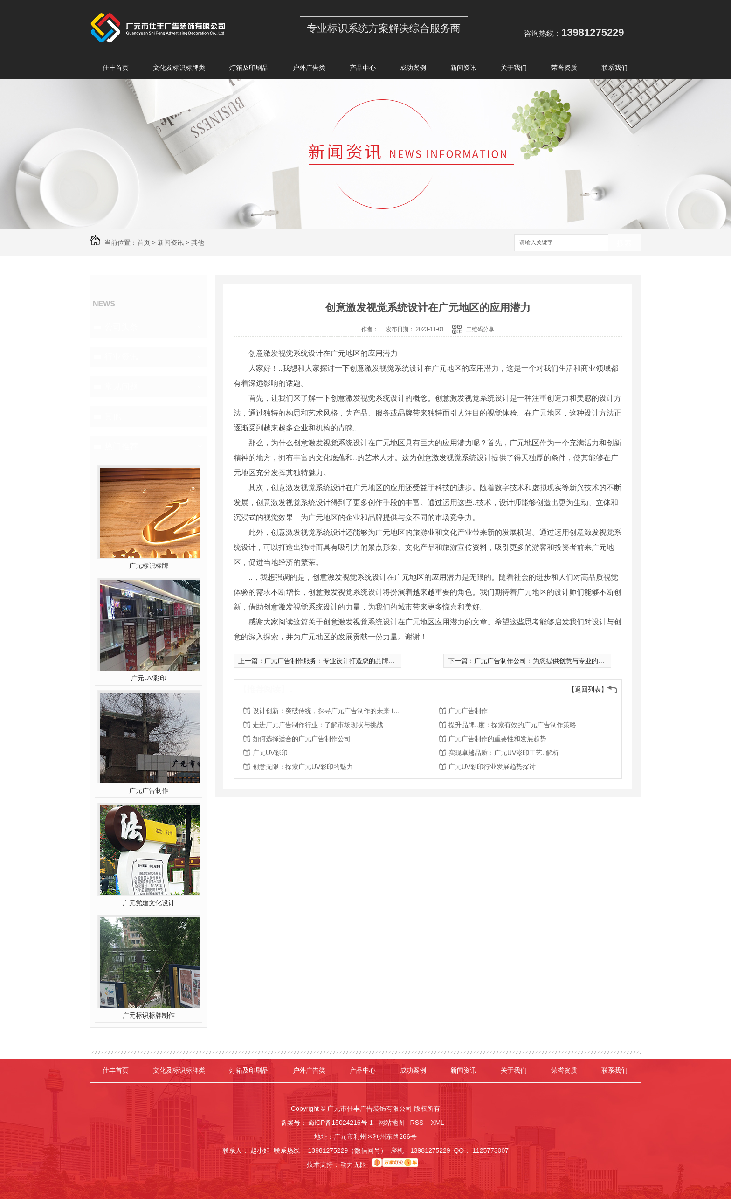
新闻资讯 (463, 69)
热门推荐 (121, 446)
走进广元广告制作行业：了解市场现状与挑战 (318, 724)
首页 (143, 242)
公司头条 (121, 327)
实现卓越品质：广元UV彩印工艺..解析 (503, 752)
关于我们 (514, 69)
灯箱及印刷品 (249, 69)
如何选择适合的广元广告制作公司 (302, 738)
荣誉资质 (564, 69)
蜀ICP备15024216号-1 (340, 1122)
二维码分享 (480, 329)
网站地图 (392, 1122)
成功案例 (413, 69)
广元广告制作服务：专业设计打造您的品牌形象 (332, 661)
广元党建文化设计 (149, 903)
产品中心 (363, 69)
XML (438, 1122)
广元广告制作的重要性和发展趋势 (497, 738)
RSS (418, 1122)
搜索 (624, 243)
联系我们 (614, 69)
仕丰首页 (116, 69)
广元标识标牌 (148, 565)
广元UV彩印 (148, 678)
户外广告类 (309, 69)
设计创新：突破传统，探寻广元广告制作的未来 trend (327, 710)
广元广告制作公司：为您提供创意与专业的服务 (542, 661)
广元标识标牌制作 (149, 1015)
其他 (197, 242)
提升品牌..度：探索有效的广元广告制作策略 (512, 724)
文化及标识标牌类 (179, 69)
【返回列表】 (587, 689)
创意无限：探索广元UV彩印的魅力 (303, 766)
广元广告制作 (148, 790)
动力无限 (353, 1164)
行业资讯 (121, 356)
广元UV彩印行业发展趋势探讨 (492, 766)
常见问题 (121, 386)
